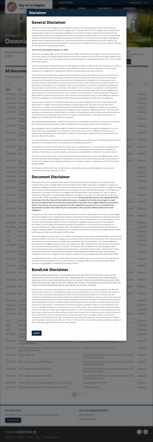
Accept (36, 333)
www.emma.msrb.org (96, 159)
